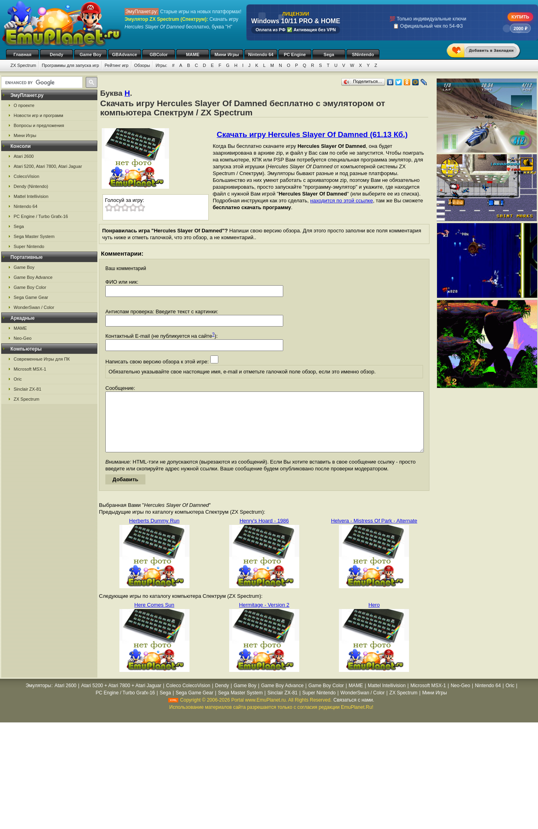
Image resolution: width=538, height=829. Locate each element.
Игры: (161, 65)
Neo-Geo (23, 338)
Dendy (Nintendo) (31, 186)
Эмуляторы (38, 697)
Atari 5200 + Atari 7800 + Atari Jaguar (121, 697)
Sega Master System (34, 236)
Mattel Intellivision (31, 196)
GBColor (158, 54)
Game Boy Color (30, 287)
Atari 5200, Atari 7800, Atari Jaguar (48, 166)
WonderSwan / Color (34, 307)
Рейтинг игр (117, 65)
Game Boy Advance (33, 277)
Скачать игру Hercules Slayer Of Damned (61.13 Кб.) (312, 134)
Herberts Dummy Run (154, 533)
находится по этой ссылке (341, 201)
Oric (18, 379)
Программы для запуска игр (70, 65)
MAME (192, 54)
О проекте (24, 105)
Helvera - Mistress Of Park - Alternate (374, 533)
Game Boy (90, 54)
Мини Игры (227, 54)
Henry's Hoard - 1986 (264, 533)
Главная (23, 54)
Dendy (56, 54)
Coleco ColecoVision (188, 697)
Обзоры (142, 65)
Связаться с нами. (353, 712)
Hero (374, 617)
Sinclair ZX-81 (27, 389)
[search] (41, 82)
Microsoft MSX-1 (30, 369)
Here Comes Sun (154, 617)
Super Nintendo (29, 246)
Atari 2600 (24, 156)
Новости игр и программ (38, 115)
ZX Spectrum (23, 65)
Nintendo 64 (261, 54)
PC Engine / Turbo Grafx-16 (41, 216)
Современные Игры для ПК (42, 359)
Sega (329, 54)
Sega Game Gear (31, 297)
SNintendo (363, 54)
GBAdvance (124, 54)
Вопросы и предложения (39, 125)
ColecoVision (26, 176)
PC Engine (295, 54)
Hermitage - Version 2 (264, 617)
